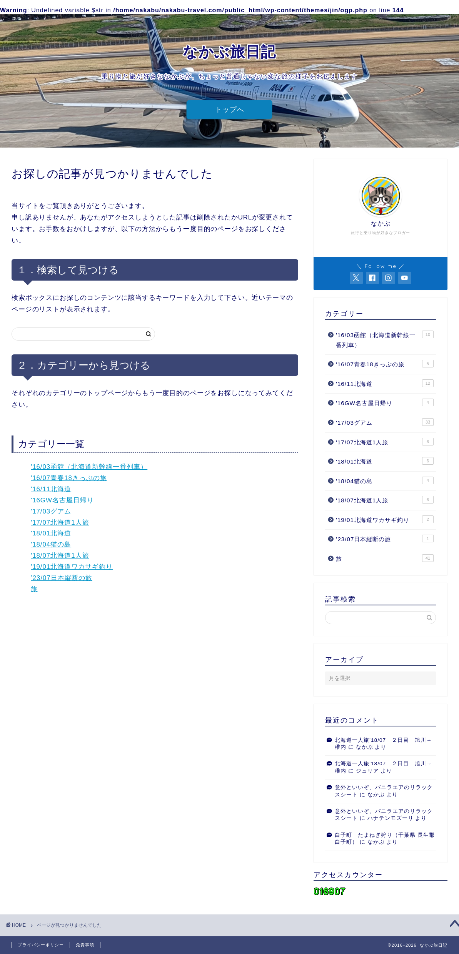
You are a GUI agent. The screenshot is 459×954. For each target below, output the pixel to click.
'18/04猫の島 (51, 544)
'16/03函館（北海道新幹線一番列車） (89, 466)
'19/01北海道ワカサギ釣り (72, 566)
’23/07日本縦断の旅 (61, 578)
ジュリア (367, 771)
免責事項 (85, 944)
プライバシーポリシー (41, 944)
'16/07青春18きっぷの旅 (69, 478)
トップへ (229, 109)
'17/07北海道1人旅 (60, 522)
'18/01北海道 (51, 533)
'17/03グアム (51, 511)
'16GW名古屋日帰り (62, 500)
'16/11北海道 (51, 489)
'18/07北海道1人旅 (60, 555)
